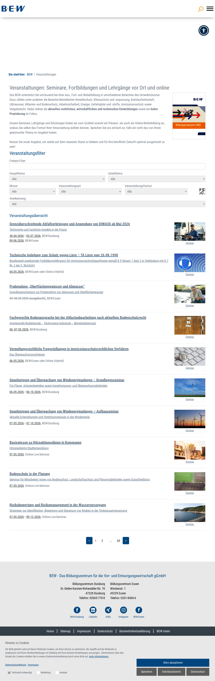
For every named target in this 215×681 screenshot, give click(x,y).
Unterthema (156, 177)
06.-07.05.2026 (19, 329)
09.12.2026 (33, 517)
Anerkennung (107, 202)
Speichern (146, 671)
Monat (33, 189)
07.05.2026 (17, 423)
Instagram (123, 612)
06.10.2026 (33, 392)
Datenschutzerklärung (15, 664)
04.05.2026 (17, 272)
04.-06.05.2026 (28, 298)
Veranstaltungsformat (156, 189)
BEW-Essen (138, 612)
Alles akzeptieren (173, 662)
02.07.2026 (33, 236)
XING (108, 612)
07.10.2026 (33, 423)
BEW (29, 74)
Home (50, 631)
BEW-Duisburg (77, 612)
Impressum (84, 631)
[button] (203, 30)
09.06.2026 (17, 240)
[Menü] (209, 9)
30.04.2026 (17, 236)
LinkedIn (93, 612)
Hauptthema (57, 177)
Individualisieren (171, 671)
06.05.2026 (17, 361)
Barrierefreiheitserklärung (134, 631)
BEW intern (163, 631)
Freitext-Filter (107, 164)
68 (118, 541)
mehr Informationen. (99, 656)
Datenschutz (105, 631)
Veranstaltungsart (90, 189)
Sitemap (65, 631)
